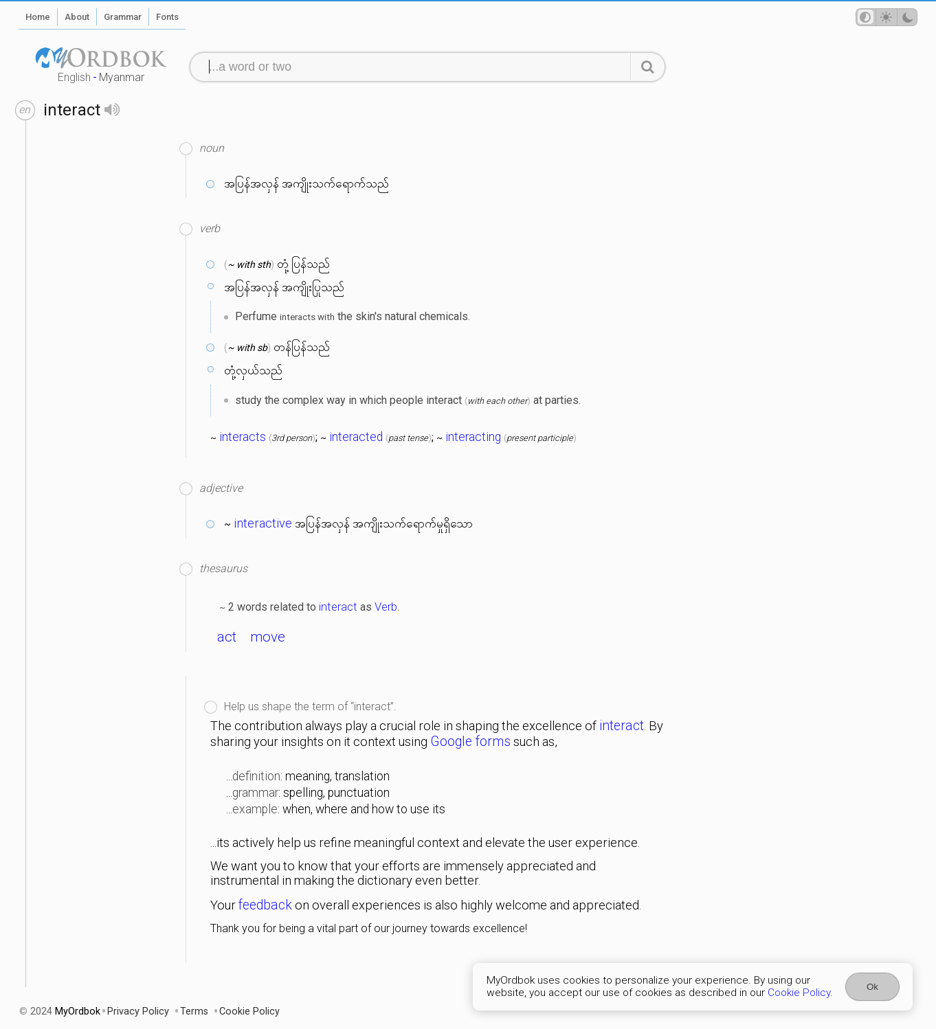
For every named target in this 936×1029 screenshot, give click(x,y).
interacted (356, 437)
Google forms (470, 741)
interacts (242, 437)
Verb (386, 606)
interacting (473, 437)
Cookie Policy (799, 992)
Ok (872, 987)
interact (338, 606)
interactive (263, 523)
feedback (265, 905)
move (267, 637)
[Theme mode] (886, 17)
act (226, 637)
